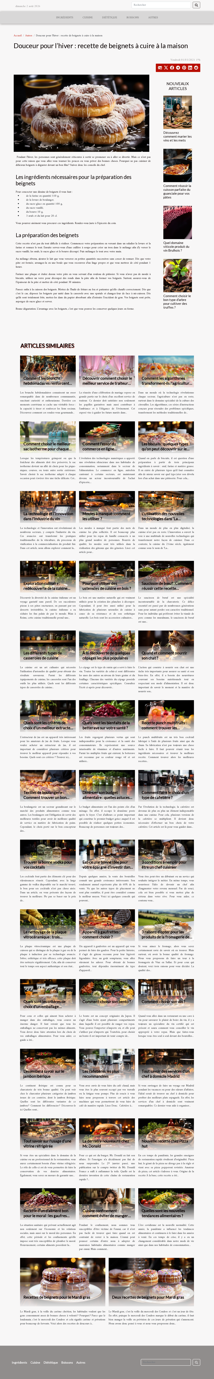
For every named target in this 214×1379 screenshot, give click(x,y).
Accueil (18, 35)
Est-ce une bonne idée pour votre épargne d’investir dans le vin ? (107, 867)
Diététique (109, 17)
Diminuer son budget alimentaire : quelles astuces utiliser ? (105, 797)
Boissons (133, 17)
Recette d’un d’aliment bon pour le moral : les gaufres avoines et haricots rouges (45, 1215)
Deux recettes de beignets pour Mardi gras (148, 1297)
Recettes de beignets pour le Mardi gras (56, 1297)
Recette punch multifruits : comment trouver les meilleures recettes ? (164, 727)
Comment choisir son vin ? (163, 1001)
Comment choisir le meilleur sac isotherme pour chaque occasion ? (46, 449)
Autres (153, 17)
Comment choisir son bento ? (106, 1001)
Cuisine (88, 17)
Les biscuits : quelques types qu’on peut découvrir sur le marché (165, 449)
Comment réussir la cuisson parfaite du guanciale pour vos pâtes (177, 191)
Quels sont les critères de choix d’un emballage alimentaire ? (44, 1006)
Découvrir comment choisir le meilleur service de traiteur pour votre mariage (107, 383)
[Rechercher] (161, 5)
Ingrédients (64, 17)
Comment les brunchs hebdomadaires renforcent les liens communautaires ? (46, 383)
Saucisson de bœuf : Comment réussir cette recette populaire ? (167, 588)
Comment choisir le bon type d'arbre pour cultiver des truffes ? (177, 301)
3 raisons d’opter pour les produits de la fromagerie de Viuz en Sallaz (165, 937)
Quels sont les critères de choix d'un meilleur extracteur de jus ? (48, 727)
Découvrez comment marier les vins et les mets (177, 136)
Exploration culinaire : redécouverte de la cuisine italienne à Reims (45, 588)
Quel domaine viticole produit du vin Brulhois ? (176, 246)
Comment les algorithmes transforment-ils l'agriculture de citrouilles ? (166, 383)
